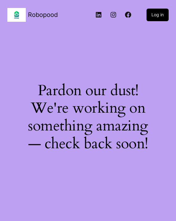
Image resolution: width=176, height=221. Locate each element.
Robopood (43, 14)
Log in (157, 14)
